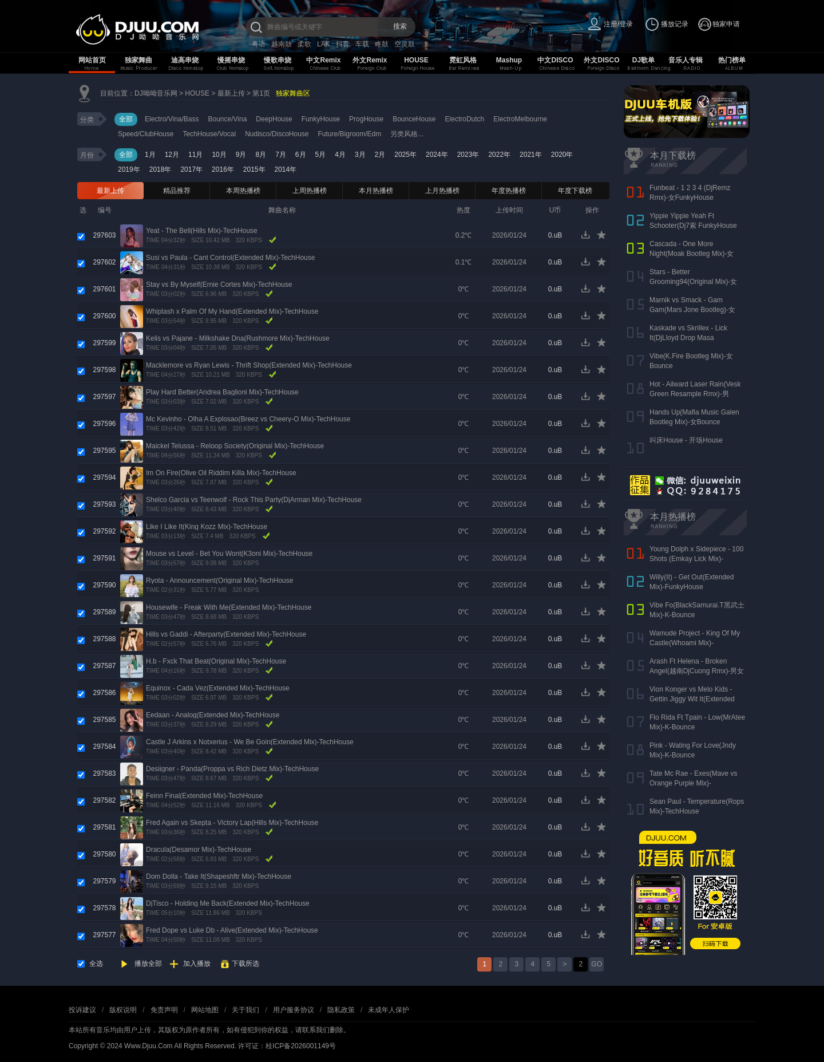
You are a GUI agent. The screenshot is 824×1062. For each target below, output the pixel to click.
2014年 (286, 169)
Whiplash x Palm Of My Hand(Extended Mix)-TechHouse (232, 311)
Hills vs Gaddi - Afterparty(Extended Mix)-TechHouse (226, 634)
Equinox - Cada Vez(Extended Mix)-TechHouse (218, 688)
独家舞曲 (138, 60)
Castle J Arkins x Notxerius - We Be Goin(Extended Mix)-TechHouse (250, 742)
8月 (260, 155)
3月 (360, 155)
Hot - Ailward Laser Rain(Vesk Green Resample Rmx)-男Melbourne (694, 394)
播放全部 (148, 964)
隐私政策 (341, 1010)
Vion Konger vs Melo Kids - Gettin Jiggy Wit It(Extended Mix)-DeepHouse (692, 699)
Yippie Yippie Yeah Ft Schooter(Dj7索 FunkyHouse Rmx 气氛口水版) (693, 225)
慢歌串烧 (277, 60)
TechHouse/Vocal (209, 134)
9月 (241, 155)
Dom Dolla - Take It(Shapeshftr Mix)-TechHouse (218, 877)
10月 (219, 155)
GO (596, 964)
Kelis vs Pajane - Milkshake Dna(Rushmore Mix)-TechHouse (238, 338)
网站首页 (92, 60)
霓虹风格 (463, 60)
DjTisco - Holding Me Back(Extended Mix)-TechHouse (228, 903)
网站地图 (205, 1010)
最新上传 (231, 93)
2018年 (160, 169)
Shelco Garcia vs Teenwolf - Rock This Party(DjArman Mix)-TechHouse (254, 500)
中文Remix (323, 60)
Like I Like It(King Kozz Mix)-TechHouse (206, 527)
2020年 (562, 155)
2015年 (254, 169)
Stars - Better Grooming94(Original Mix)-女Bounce (693, 281)
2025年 (405, 155)
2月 (380, 155)
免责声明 (164, 1010)
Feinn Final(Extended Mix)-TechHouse (204, 796)
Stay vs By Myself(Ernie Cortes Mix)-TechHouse (219, 285)
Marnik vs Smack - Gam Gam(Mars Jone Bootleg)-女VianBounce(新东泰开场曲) (692, 309)
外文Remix (369, 60)
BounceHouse (414, 119)
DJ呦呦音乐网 (155, 93)
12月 (172, 155)
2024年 (437, 155)
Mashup (509, 60)
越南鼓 (281, 44)
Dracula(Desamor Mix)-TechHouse (198, 850)
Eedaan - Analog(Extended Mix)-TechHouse (212, 715)
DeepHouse (274, 119)
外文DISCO (601, 60)
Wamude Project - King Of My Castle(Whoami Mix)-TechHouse (694, 643)
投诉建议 (82, 1010)
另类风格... (406, 134)
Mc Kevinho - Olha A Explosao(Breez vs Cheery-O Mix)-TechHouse (248, 419)
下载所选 (245, 964)
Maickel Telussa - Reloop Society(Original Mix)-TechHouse (235, 446)
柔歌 (304, 44)
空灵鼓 (404, 44)
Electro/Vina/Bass (172, 119)
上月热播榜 (442, 191)
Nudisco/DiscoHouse (276, 134)
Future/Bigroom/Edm (350, 134)
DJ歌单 (643, 60)
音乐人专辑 (685, 60)
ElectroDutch (465, 119)
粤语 (259, 44)
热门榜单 (732, 60)
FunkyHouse (321, 119)
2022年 (499, 155)
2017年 (191, 169)
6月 (300, 155)
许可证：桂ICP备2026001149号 (287, 1046)
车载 (362, 44)
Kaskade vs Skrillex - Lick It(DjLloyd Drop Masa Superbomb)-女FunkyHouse (692, 338)
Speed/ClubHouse (145, 134)
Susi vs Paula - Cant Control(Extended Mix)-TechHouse (230, 258)
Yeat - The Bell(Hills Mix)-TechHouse (202, 231)
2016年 (223, 169)
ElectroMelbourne (520, 119)
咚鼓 (382, 44)
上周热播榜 (309, 191)
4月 (340, 155)
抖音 (343, 44)
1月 (150, 155)
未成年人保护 (388, 1010)
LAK (323, 44)
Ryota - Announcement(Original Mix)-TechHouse (219, 581)
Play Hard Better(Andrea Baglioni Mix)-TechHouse (222, 392)
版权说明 (123, 1010)
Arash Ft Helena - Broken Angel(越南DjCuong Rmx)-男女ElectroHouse (696, 671)
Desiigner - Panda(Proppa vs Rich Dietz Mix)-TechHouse (232, 769)
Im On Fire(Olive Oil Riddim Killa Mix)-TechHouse (221, 473)
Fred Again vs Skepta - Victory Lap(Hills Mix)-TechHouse (232, 823)
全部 (126, 119)
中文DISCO (555, 60)
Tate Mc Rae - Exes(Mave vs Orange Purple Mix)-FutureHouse (693, 783)
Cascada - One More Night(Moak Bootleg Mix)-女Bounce (691, 253)
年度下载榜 (575, 191)
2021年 (531, 155)
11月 (195, 155)
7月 (280, 155)
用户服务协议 (293, 1010)
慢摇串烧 (231, 60)
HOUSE (416, 60)
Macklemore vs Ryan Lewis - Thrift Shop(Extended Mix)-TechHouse (249, 365)
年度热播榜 (509, 191)
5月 (320, 155)
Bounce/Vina (227, 119)
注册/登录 (618, 24)
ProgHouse (366, 119)
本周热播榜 (243, 191)
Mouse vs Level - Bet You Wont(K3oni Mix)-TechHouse (229, 554)
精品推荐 (177, 191)
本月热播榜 (376, 191)
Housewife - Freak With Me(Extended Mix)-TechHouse (228, 607)
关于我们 (245, 1010)
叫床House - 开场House (686, 440)
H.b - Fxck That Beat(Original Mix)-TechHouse (216, 661)
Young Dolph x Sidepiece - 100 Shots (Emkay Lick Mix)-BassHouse (696, 559)
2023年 (468, 155)
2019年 (129, 169)
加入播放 (197, 964)
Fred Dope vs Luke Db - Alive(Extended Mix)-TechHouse (232, 930)
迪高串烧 (185, 60)
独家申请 (726, 24)
